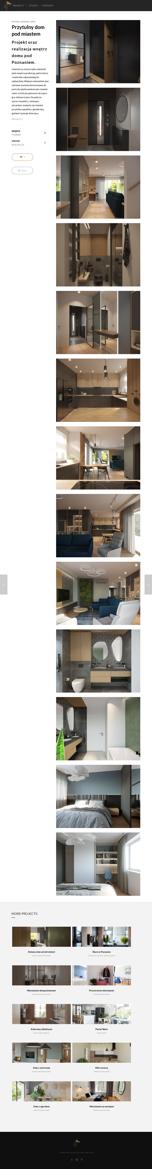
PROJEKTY (17, 119)
